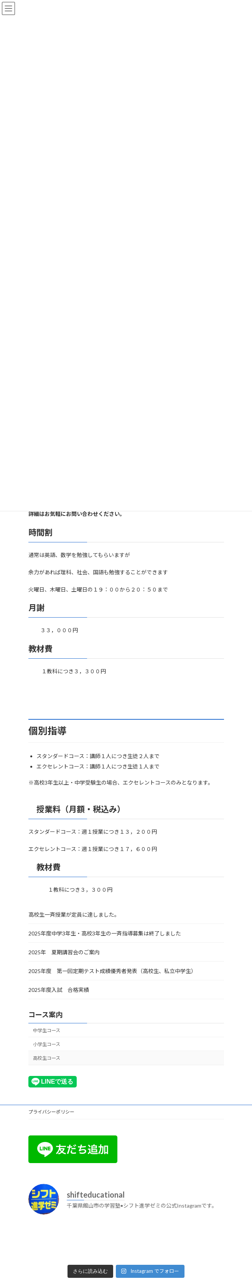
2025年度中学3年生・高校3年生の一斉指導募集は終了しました (104, 933)
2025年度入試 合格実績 (58, 990)
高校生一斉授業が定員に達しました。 (74, 914)
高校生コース (46, 1058)
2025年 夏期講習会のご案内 (64, 952)
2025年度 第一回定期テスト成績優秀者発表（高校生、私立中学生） (113, 971)
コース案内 (45, 1014)
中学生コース (46, 1030)
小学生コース (46, 1044)
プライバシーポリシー (51, 1112)
